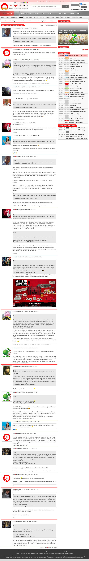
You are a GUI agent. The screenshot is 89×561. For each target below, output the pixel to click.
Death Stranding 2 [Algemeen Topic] (44, 21)
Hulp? (85, 9)
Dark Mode (86, 1)
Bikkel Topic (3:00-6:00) (73, 107)
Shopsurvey (14, 17)
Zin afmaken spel (71, 64)
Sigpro (18, 366)
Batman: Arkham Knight (73, 88)
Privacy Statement (49, 553)
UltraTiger (18, 136)
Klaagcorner (70, 105)
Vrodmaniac (19, 49)
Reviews (36, 17)
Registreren (73, 9)
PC (56, 13)
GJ (17, 123)
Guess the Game (71, 90)
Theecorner (70, 73)
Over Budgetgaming (33, 553)
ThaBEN (18, 98)
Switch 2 (37, 13)
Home (2, 17)
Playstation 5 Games (28, 21)
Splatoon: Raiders (72, 120)
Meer (79, 13)
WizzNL (18, 448)
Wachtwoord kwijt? (79, 9)
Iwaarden (18, 28)
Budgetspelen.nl (69, 553)
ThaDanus (18, 59)
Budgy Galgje (70, 68)
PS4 (43, 13)
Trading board (46, 551)
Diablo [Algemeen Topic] (73, 79)
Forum (21, 17)
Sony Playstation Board (16, 21)
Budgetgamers (50, 17)
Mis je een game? (65, 17)
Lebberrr (18, 348)
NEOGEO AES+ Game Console (77, 134)
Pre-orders (63, 13)
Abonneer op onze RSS (77, 1)
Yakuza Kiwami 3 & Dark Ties (74, 96)
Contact (58, 17)
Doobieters (19, 87)
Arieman (18, 474)
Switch (49, 13)
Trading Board (28, 17)
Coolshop (15, 353)
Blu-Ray (72, 13)
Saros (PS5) (70, 58)
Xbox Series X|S (26, 13)
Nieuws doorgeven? (77, 17)
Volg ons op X (42, 1)
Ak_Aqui (18, 433)
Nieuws (7, 17)
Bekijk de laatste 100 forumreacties (74, 122)
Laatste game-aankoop (73, 116)
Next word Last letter (72, 101)
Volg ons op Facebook (63, 1)
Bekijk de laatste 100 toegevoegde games (76, 138)
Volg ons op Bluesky (52, 1)
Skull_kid (18, 489)
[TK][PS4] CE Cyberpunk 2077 (75, 118)
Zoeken (85, 49)
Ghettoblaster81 (20, 257)
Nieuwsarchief (26, 551)
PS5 (17, 13)
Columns (42, 17)
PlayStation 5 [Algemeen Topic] (75, 62)
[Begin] (41, 25)
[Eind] (55, 25)
